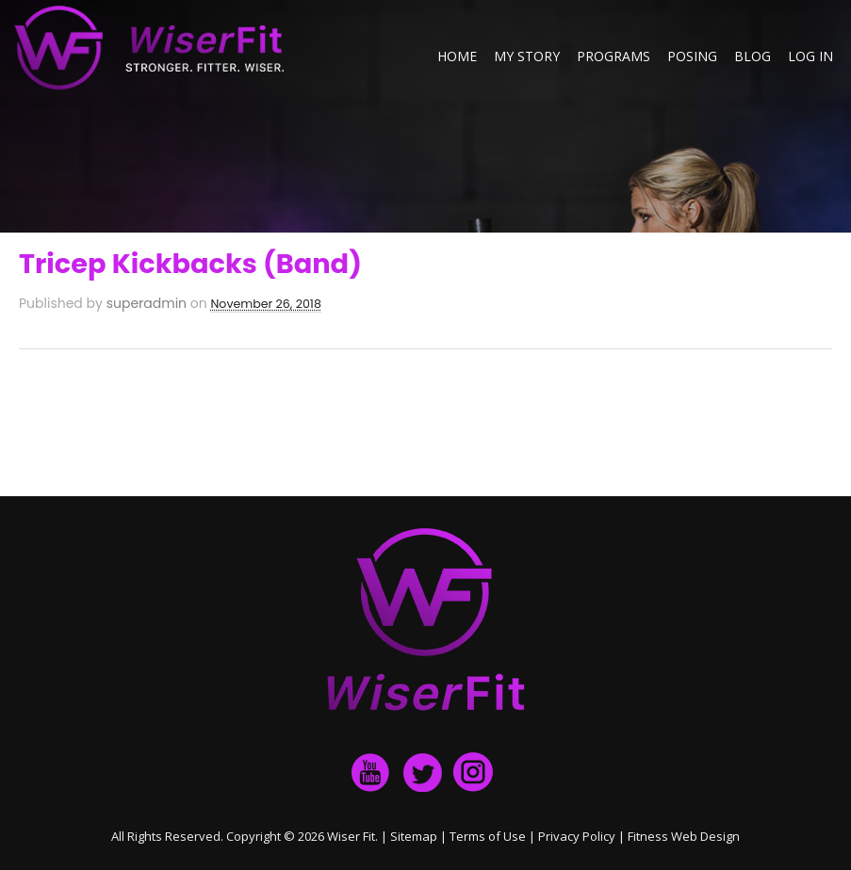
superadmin (146, 303)
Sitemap (413, 836)
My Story (527, 56)
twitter (422, 772)
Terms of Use (488, 836)
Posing (692, 56)
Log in (810, 56)
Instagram (473, 772)
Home (457, 56)
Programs (613, 56)
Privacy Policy (576, 836)
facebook (371, 772)
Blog (752, 56)
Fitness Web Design (684, 836)
